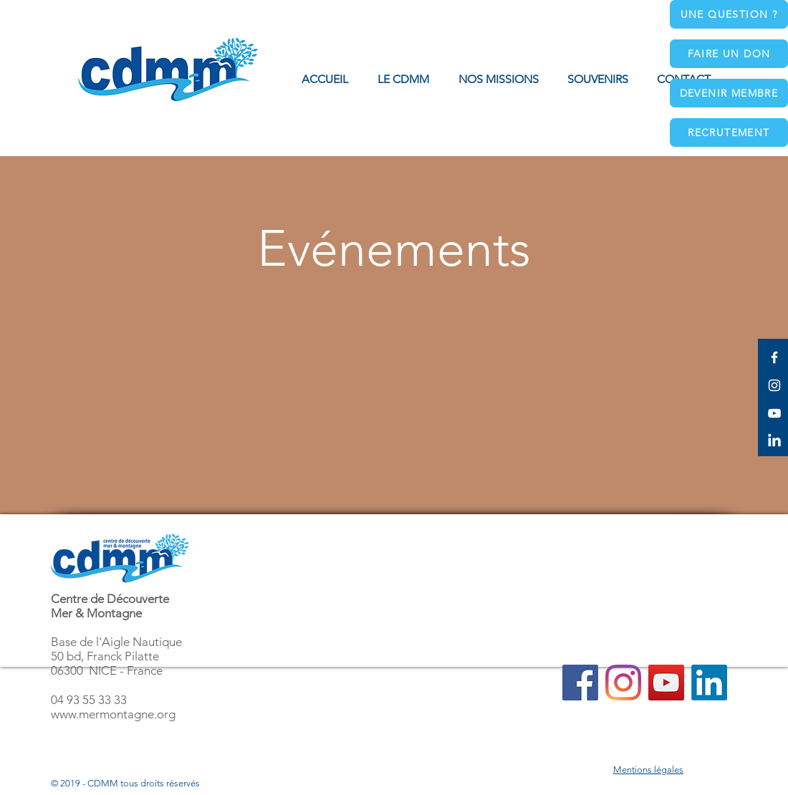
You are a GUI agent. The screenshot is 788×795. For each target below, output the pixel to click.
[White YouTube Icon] (774, 413)
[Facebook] (580, 682)
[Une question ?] (729, 14)
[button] (498, 79)
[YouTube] (666, 682)
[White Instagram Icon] (774, 385)
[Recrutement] (729, 132)
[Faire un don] (729, 53)
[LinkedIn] (774, 441)
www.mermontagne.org (113, 714)
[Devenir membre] (729, 93)
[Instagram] (623, 682)
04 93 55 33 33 (89, 700)
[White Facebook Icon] (774, 357)
